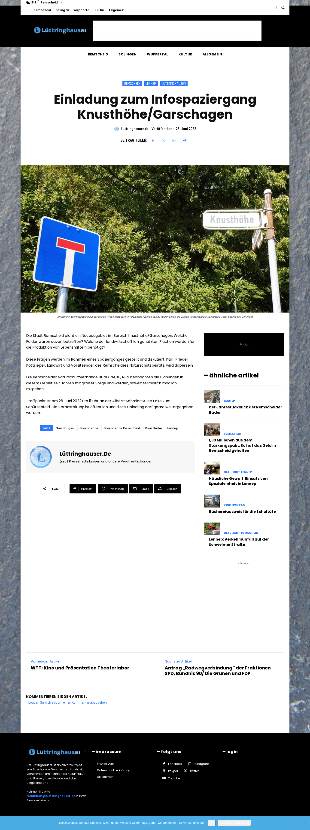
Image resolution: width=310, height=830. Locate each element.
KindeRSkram (235, 505)
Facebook (175, 764)
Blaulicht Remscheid (241, 533)
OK (212, 822)
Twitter (194, 771)
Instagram (201, 764)
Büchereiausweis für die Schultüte (242, 511)
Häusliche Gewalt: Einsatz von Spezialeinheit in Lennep (238, 481)
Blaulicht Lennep (238, 472)
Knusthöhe (153, 428)
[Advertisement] (177, 31)
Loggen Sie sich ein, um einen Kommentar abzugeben (67, 702)
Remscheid (132, 83)
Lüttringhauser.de (135, 129)
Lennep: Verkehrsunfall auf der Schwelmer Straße (239, 542)
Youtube (174, 778)
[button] (283, 7)
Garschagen (65, 428)
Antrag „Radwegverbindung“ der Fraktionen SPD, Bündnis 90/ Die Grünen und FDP (218, 670)
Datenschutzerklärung (234, 822)
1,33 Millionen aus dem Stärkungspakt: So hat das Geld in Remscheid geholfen (242, 445)
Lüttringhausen (174, 83)
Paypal (173, 771)
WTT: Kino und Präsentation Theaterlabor (80, 668)
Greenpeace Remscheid (121, 428)
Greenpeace (88, 428)
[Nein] (304, 823)
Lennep (151, 83)
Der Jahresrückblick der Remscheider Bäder (245, 409)
